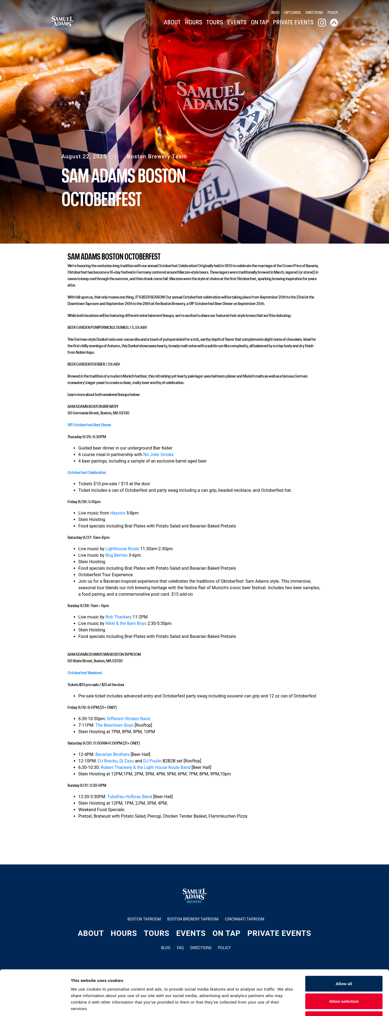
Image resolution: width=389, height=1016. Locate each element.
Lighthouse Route (122, 548)
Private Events (293, 21)
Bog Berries (116, 555)
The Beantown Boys (114, 725)
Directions (314, 12)
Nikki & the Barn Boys (125, 623)
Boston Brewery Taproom (192, 919)
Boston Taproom (144, 919)
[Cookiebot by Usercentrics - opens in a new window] (35, 1005)
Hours (193, 21)
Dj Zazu (126, 760)
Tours (215, 21)
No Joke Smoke (158, 454)
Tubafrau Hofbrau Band (129, 796)
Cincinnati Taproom (244, 919)
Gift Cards (292, 12)
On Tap (260, 21)
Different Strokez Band (128, 718)
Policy (333, 12)
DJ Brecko (108, 760)
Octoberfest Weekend (85, 672)
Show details (283, 1005)
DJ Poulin (152, 760)
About (172, 21)
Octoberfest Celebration (87, 472)
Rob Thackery (118, 617)
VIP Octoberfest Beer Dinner (89, 424)
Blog (275, 12)
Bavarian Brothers (112, 754)
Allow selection (343, 963)
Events (237, 21)
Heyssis (117, 513)
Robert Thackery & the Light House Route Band (145, 767)
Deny (344, 980)
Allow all (344, 945)
